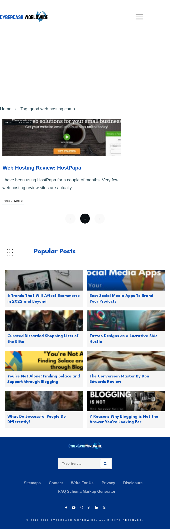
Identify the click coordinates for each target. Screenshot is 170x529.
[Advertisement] (85, 69)
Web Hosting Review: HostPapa (42, 168)
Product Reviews (18, 122)
